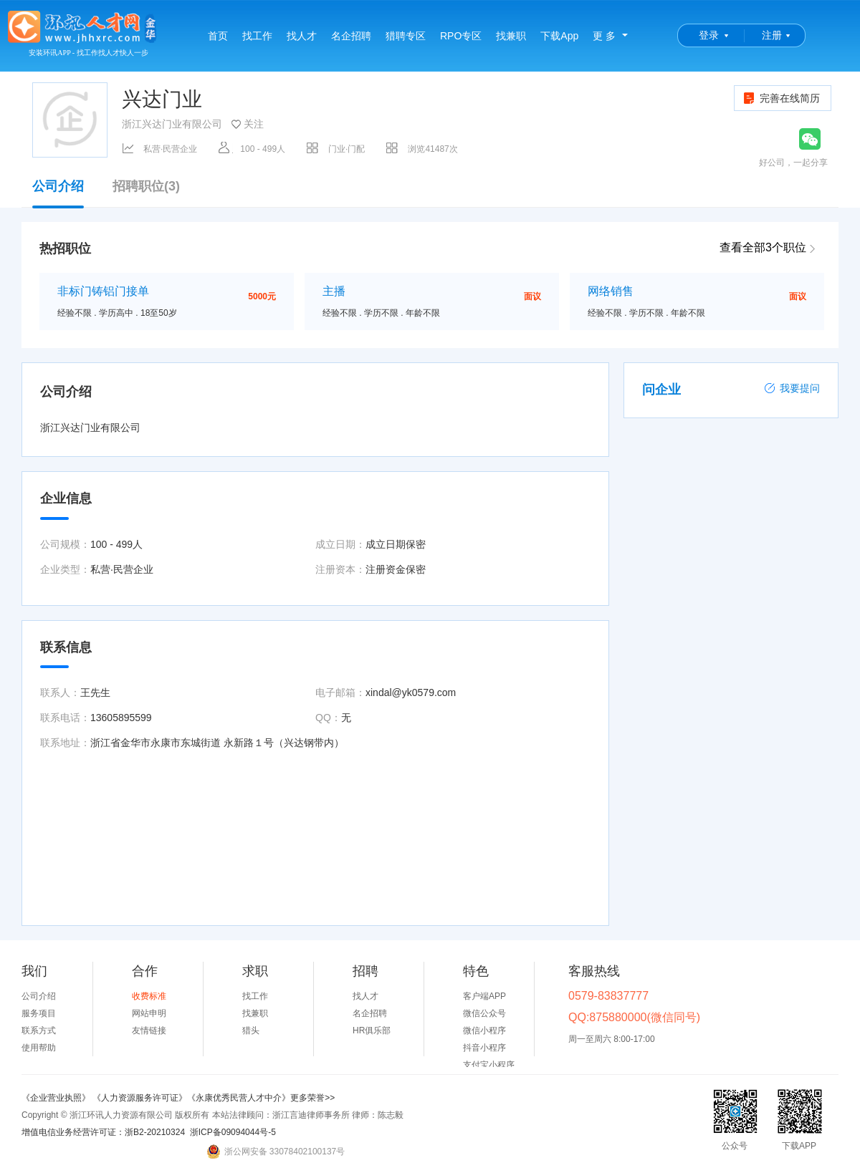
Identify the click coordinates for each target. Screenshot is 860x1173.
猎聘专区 (406, 36)
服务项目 (39, 1013)
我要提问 (792, 388)
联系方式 (39, 1030)
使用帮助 (39, 1048)
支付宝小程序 (489, 1065)
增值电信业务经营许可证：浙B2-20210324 (103, 1132)
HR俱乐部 (372, 1030)
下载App (559, 36)
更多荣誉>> (312, 1098)
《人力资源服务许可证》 (139, 1098)
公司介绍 (58, 193)
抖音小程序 (484, 1048)
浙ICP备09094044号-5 (233, 1132)
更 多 (604, 36)
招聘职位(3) (146, 186)
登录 (709, 35)
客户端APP (484, 996)
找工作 (257, 36)
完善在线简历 (781, 98)
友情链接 (149, 1030)
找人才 (302, 36)
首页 (218, 36)
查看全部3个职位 (763, 247)
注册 (772, 35)
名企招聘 (351, 36)
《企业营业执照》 (57, 1098)
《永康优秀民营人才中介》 (238, 1098)
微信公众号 (484, 1013)
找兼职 (511, 36)
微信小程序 (484, 1030)
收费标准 (149, 996)
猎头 (250, 1030)
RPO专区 (461, 36)
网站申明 (149, 1013)
